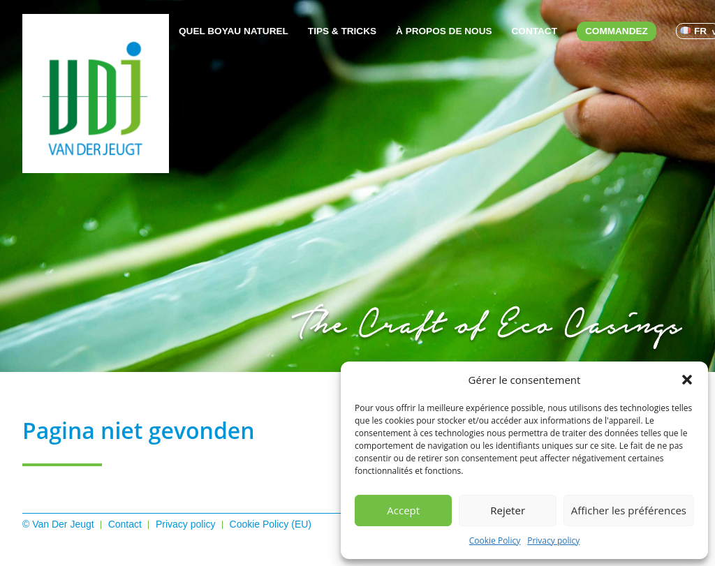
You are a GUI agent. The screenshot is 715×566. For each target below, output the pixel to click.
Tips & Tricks (342, 31)
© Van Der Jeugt (58, 524)
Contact (534, 31)
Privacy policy (553, 540)
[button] (687, 380)
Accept (403, 510)
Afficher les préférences (628, 510)
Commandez (616, 31)
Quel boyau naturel (233, 31)
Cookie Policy (494, 540)
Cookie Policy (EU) (270, 524)
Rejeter (507, 510)
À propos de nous (444, 31)
